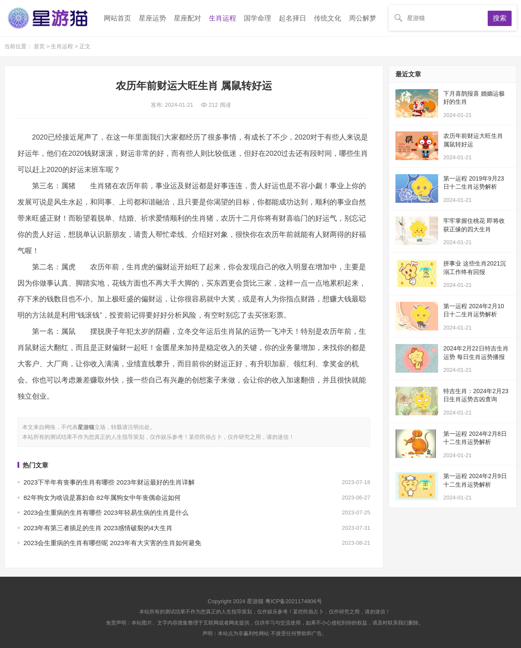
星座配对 (187, 18)
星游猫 (86, 427)
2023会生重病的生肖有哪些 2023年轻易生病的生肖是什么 (105, 512)
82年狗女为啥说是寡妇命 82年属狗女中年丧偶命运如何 (102, 497)
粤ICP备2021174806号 (293, 601)
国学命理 (257, 18)
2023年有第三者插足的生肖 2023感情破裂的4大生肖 (98, 527)
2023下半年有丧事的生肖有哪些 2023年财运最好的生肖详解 (109, 482)
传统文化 (327, 18)
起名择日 (292, 18)
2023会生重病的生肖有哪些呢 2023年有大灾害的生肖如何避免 (112, 542)
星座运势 (152, 18)
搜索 (499, 18)
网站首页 (117, 18)
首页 (40, 46)
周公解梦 (362, 18)
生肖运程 (222, 18)
